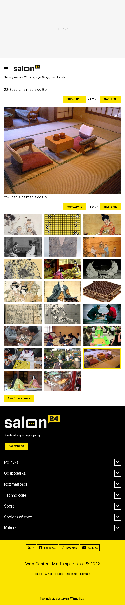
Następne (110, 99)
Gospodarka (15, 473)
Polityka (11, 462)
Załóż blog (16, 446)
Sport (9, 506)
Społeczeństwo (18, 517)
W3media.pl (77, 598)
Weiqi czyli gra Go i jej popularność (45, 77)
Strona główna (12, 77)
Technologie (15, 495)
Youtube (90, 548)
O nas (49, 573)
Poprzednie (74, 99)
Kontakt (85, 573)
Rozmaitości (15, 484)
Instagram (69, 548)
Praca (59, 573)
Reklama (71, 573)
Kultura (10, 528)
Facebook (47, 548)
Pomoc (37, 573)
